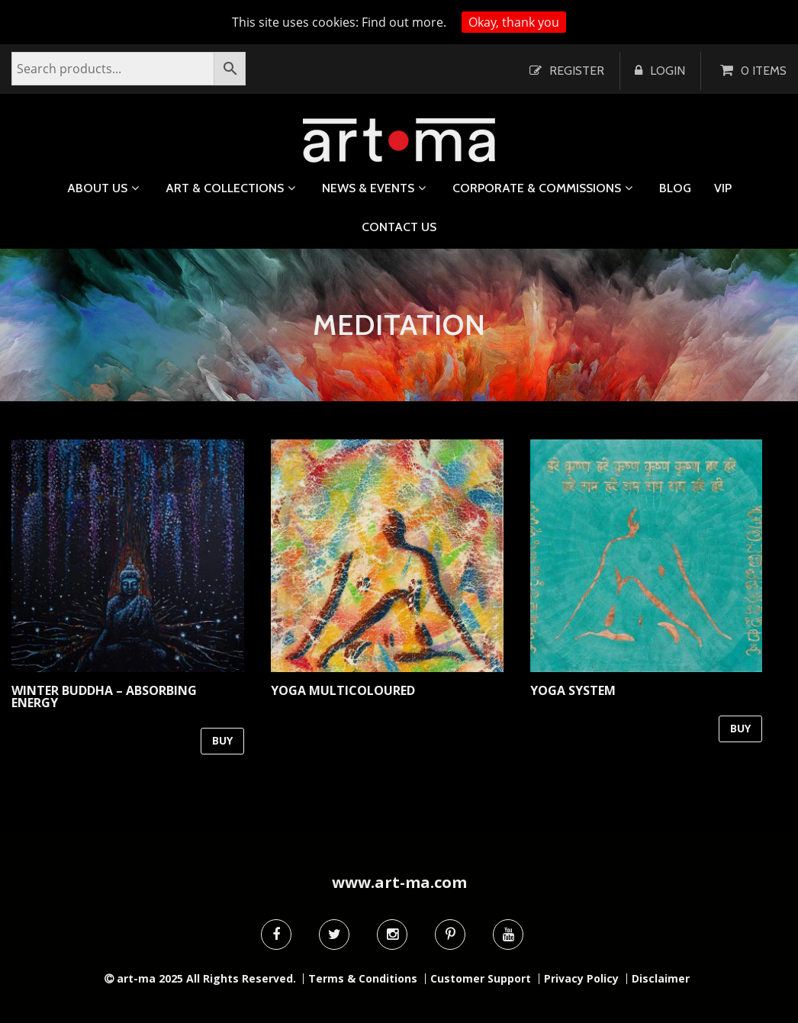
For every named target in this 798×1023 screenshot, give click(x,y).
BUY (222, 740)
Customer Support (480, 978)
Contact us (399, 227)
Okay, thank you (513, 22)
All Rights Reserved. (241, 978)
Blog (675, 188)
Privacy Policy (581, 978)
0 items (764, 70)
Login (667, 70)
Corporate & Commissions (536, 188)
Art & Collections (225, 188)
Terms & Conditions (362, 978)
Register (576, 70)
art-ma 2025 (150, 978)
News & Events (368, 188)
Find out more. (404, 22)
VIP (723, 188)
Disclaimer (661, 978)
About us (97, 188)
